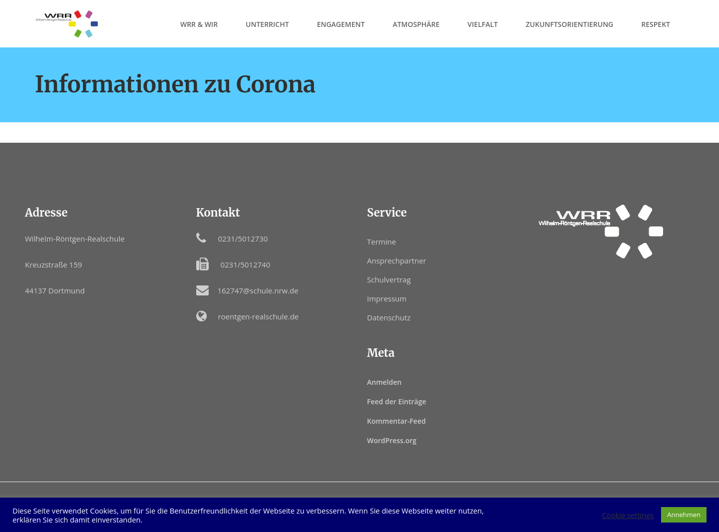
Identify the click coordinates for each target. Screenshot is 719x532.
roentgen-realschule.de (258, 316)
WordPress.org (391, 440)
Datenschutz (388, 317)
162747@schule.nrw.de (257, 290)
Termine (381, 242)
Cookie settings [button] (628, 515)
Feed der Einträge (396, 401)
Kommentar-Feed (396, 421)
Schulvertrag (389, 279)
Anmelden (384, 382)
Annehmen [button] (684, 514)
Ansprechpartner (396, 261)
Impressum (386, 298)
